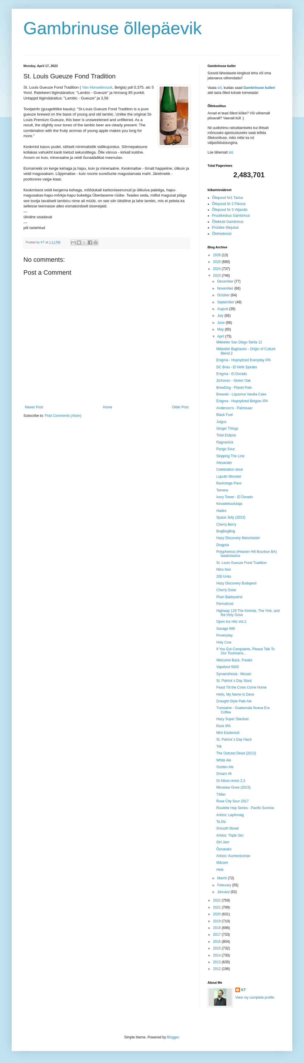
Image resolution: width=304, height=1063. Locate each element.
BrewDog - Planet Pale (234, 388)
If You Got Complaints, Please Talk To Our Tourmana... (245, 651)
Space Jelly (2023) (230, 517)
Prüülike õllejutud (225, 228)
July (220, 316)
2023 (217, 276)
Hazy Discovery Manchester (238, 538)
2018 (217, 928)
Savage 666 (225, 629)
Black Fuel (224, 415)
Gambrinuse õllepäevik (112, 28)
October (224, 295)
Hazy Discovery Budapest (236, 583)
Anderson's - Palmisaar (234, 408)
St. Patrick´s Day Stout (234, 681)
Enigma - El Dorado (231, 374)
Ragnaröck (224, 442)
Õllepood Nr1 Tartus (227, 198)
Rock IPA (223, 726)
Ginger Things (227, 428)
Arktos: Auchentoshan (233, 856)
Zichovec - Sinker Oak (233, 381)
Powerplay (224, 635)
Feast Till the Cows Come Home (241, 687)
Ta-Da (221, 822)
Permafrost (225, 604)
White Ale (223, 760)
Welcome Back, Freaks (234, 660)
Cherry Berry (226, 524)
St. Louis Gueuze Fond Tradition (241, 563)
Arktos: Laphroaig (230, 815)
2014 (217, 955)
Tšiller (221, 794)
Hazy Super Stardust (232, 719)
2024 (217, 269)
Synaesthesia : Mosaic (233, 674)
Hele (220, 870)
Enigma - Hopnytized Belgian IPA (242, 401)
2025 (217, 262)
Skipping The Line (230, 456)
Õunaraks (224, 849)
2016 (217, 942)
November (225, 288)
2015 (217, 948)
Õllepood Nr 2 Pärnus (229, 204)
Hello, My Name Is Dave (235, 694)
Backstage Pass (228, 483)
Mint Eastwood (227, 733)
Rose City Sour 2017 (232, 801)
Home (107, 407)
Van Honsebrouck (97, 87)
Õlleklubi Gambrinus (227, 222)
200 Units (223, 576)
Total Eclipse (226, 435)
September (226, 302)
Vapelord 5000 (227, 667)
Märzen (222, 863)
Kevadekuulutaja (229, 504)
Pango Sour (225, 449)
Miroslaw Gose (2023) (233, 787)
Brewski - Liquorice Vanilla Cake (241, 394)
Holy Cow (223, 642)
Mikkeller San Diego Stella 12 (239, 342)
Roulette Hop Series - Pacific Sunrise (245, 808)
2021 (217, 907)
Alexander (224, 463)
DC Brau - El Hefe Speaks (236, 367)
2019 (217, 921)
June (221, 323)
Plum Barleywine (229, 597)
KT (243, 990)
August (223, 309)
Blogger (173, 1037)
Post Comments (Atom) (63, 416)
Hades (221, 511)
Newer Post (34, 407)
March (222, 878)
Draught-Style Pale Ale (234, 701)
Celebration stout (229, 469)
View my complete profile (254, 997)
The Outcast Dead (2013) (236, 753)
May (221, 329)
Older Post (180, 407)
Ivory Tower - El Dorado (234, 497)
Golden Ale (225, 767)
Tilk (219, 746)
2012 (217, 969)
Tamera (222, 490)
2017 (217, 935)
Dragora (222, 545)
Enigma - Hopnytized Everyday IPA (243, 360)
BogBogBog (225, 531)
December (225, 281)
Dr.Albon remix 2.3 (230, 781)
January (224, 892)
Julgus (221, 422)
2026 (217, 255)
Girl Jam (222, 842)
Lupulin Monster (228, 476)
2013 (217, 962)
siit (219, 88)
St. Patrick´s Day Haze (234, 739)
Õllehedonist (222, 234)
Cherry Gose (226, 590)
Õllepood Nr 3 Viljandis (230, 210)
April (221, 336)
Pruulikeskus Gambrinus (231, 216)
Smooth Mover (227, 828)
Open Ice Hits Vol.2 (231, 622)
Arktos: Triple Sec (230, 835)
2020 (217, 914)
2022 (217, 900)
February (224, 885)
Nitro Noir (223, 569)
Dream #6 (224, 774)
